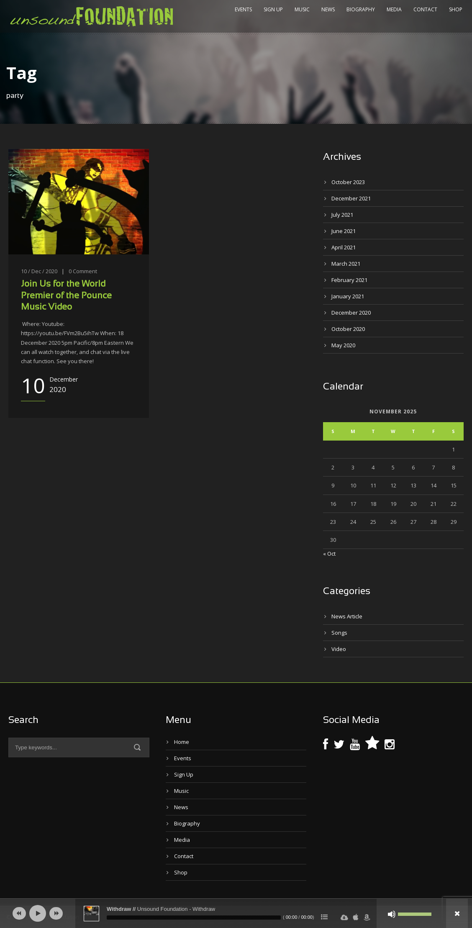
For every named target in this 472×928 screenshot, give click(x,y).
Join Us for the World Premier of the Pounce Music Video (66, 295)
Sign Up (273, 9)
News (328, 9)
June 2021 (343, 231)
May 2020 (343, 345)
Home (181, 742)
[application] (236, 913)
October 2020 (348, 329)
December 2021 (351, 198)
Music (302, 9)
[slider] (194, 917)
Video (338, 649)
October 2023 (348, 182)
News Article (346, 616)
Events (243, 9)
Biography (360, 9)
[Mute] (391, 914)
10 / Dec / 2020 (39, 271)
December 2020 (351, 312)
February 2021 (349, 280)
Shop (455, 9)
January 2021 (347, 296)
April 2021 (343, 247)
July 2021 (342, 214)
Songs (339, 632)
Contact (425, 9)
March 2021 (345, 263)
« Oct (329, 553)
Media (394, 9)
